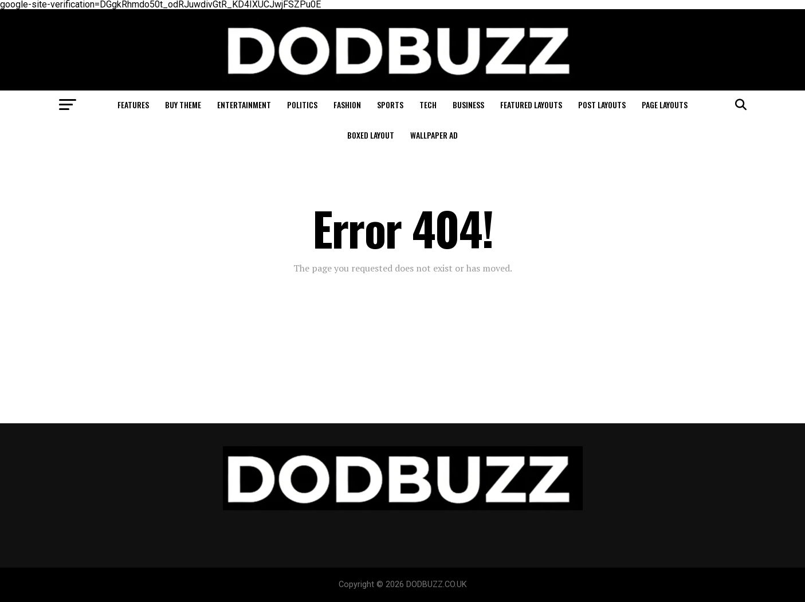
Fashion (347, 105)
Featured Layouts (531, 105)
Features (133, 105)
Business (468, 105)
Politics (302, 105)
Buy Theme (183, 105)
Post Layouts (602, 105)
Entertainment (244, 105)
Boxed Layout (370, 135)
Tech (428, 105)
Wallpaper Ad (434, 135)
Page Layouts (665, 105)
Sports (390, 105)
